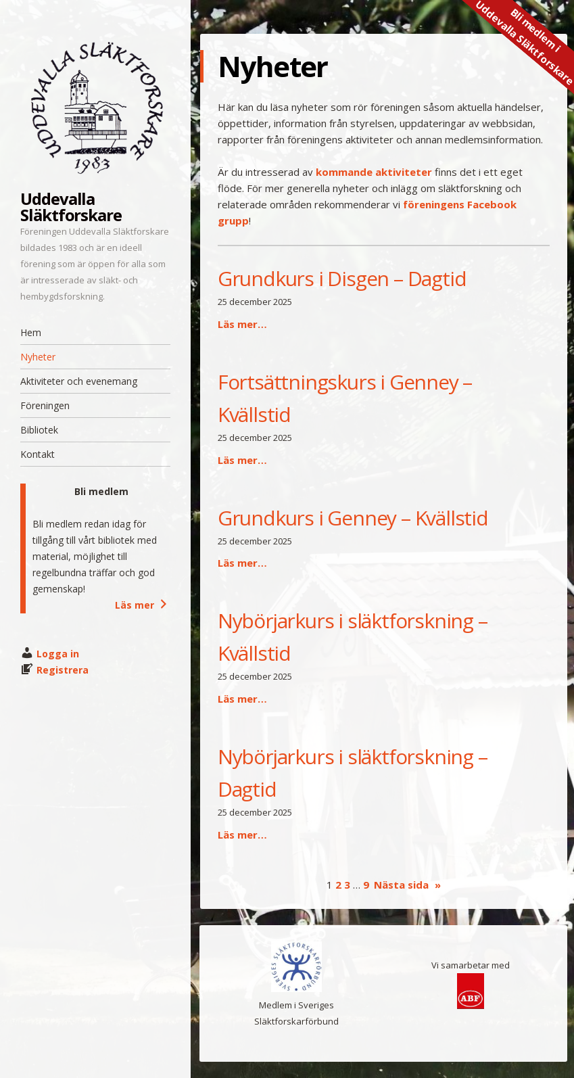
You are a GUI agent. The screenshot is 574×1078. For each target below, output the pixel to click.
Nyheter (37, 356)
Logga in (58, 653)
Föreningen (45, 405)
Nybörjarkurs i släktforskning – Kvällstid (352, 637)
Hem (30, 332)
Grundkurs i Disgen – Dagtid (342, 278)
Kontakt (37, 454)
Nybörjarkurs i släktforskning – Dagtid (352, 773)
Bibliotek (39, 429)
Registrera (63, 669)
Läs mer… (242, 324)
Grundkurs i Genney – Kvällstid (353, 518)
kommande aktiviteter (374, 172)
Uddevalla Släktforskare (71, 206)
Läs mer (142, 605)
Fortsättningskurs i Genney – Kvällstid (345, 398)
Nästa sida (407, 884)
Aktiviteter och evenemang (78, 381)
